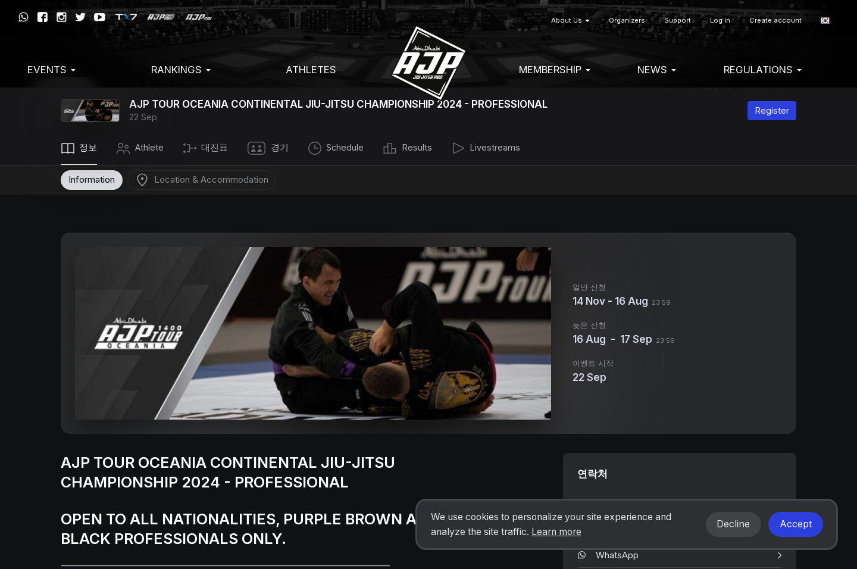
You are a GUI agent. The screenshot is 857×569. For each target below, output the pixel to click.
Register (772, 110)
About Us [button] (570, 20)
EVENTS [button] (51, 70)
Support (677, 20)
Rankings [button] (181, 70)
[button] (825, 20)
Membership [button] (554, 70)
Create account (775, 20)
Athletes (311, 70)
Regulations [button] (763, 70)
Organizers (627, 20)
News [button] (656, 70)
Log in (720, 20)
